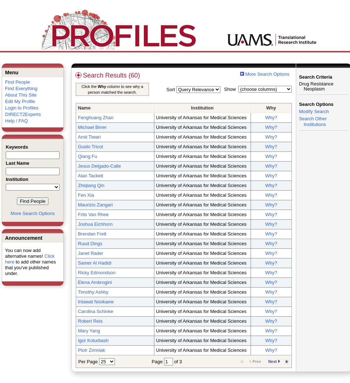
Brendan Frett (92, 234)
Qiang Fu (87, 156)
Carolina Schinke (95, 311)
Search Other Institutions (313, 121)
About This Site (21, 95)
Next (274, 361)
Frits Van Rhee (93, 214)
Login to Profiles (21, 108)
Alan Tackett (90, 175)
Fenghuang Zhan (95, 117)
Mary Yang (89, 330)
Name (84, 108)
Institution (202, 108)
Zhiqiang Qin (91, 185)
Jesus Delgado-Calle (99, 166)
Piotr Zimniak (91, 350)
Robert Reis (90, 321)
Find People (17, 82)
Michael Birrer (92, 127)
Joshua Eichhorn (95, 224)
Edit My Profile (20, 101)
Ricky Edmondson (97, 272)
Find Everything (21, 88)
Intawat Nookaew (96, 301)
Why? (271, 117)
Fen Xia (86, 195)
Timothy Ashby (93, 292)
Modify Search (314, 111)
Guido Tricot (90, 146)
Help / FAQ (16, 120)
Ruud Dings (90, 243)
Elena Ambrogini (95, 282)
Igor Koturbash (93, 340)
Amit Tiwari (89, 137)
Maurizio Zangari (95, 204)
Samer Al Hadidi (94, 263)
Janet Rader (90, 253)
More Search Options (33, 213)
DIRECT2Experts (23, 114)
